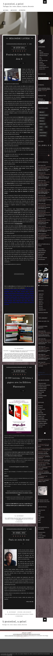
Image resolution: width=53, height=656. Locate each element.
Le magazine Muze (42, 394)
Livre (24, 629)
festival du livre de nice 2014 (13, 357)
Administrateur (41, 336)
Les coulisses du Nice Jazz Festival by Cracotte (44, 194)
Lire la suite (44, 94)
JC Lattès (40, 415)
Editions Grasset (41, 413)
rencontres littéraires (27, 631)
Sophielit (40, 397)
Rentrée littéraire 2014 (15, 355)
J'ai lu (39, 517)
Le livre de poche (41, 514)
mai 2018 (41, 300)
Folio (39, 519)
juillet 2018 (41, 298)
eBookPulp (40, 401)
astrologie (30, 531)
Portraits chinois (42, 69)
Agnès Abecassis (41, 256)
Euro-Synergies (47, 453)
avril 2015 (41, 312)
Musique (41, 66)
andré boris (10, 530)
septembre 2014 (42, 314)
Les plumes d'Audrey (42, 391)
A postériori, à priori (41, 376)
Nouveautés (32, 354)
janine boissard (24, 361)
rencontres (26, 357)
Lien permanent (19, 352)
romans (31, 357)
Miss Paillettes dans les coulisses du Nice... (43, 240)
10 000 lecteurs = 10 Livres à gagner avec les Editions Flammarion (19, 390)
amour (41, 130)
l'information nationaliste (43, 457)
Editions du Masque (42, 425)
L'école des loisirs (41, 536)
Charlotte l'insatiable (42, 399)
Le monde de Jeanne (42, 392)
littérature (19, 532)
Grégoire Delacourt (42, 254)
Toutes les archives (43, 316)
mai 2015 (41, 310)
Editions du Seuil (41, 429)
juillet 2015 (41, 307)
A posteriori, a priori (15, 5)
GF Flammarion (41, 521)
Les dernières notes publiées (26, 651)
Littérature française (14, 354)
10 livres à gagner (14, 531)
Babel (39, 524)
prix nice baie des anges (29, 362)
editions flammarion (27, 530)
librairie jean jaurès (17, 359)
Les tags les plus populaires (36, 651)
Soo (39, 367)
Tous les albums (44, 289)
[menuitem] (5, 14)
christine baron (27, 358)
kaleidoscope (41, 541)
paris (9, 631)
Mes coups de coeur (24, 354)
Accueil (5, 14)
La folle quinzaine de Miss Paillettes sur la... (44, 225)
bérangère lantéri (8, 358)
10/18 (39, 515)
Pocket (39, 523)
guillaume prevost (17, 360)
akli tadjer (11, 361)
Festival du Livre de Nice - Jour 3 (19, 60)
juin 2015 (41, 308)
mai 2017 (41, 305)
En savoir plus (9, 654)
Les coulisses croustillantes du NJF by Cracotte (44, 171)
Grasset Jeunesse (41, 539)
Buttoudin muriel (41, 344)
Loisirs (40, 63)
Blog (40, 54)
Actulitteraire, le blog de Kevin (44, 389)
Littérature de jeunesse (44, 57)
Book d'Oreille (41, 396)
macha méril (17, 361)
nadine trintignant (29, 359)
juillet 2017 (41, 303)
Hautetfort (29, 649)
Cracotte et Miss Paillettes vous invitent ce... (44, 209)
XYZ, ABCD (47, 464)
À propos (22, 14)
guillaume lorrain (8, 360)
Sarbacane (40, 538)
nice (23, 359)
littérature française (44, 119)
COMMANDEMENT (42, 480)
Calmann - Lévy (41, 420)
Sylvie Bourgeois (41, 263)
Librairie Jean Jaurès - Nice (43, 325)
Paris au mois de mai (19, 554)
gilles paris (10, 359)
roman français (43, 139)
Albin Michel (40, 416)
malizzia (39, 351)
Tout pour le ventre (42, 387)
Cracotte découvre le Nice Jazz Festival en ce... (44, 202)
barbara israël (42, 127)
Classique (41, 56)
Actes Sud (40, 430)
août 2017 (41, 301)
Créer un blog (24, 649)
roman (41, 133)
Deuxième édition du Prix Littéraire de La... (44, 217)
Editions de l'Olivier (42, 418)
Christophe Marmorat (42, 261)
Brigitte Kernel (41, 258)
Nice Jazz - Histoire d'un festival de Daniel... (43, 187)
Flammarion (40, 409)
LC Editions (40, 411)
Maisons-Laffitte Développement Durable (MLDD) (44, 477)
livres (22, 357)
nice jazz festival (43, 136)
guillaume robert (17, 530)
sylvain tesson (20, 362)
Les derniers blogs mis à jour (17, 651)
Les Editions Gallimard (42, 427)
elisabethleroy (41, 481)
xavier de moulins (26, 360)
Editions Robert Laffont (43, 423)
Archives (14, 14)
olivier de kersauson (18, 358)
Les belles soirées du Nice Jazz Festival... (44, 179)
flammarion (42, 122)
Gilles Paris (40, 260)
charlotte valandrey (12, 362)
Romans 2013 (25, 355)
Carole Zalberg (41, 253)
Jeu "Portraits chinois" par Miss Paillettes (44, 232)
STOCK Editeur (41, 422)
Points (39, 526)
